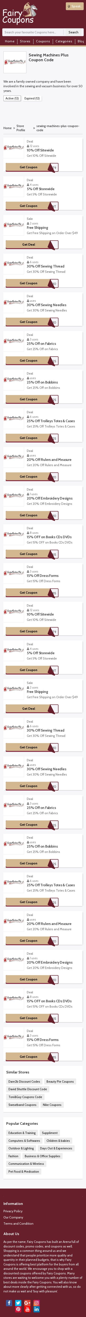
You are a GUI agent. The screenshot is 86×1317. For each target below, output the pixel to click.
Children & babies (58, 1141)
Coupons (43, 41)
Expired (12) (32, 98)
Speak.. (74, 6)
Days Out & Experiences (56, 1148)
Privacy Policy (12, 1211)
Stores (25, 41)
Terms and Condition (18, 1223)
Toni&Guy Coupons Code (25, 1097)
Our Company (13, 1217)
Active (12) (12, 98)
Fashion (13, 1156)
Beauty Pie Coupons (60, 1081)
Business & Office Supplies (42, 1156)
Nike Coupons (52, 1105)
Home (9, 41)
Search (73, 32)
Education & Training (22, 1133)
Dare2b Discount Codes (24, 1081)
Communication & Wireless (26, 1164)
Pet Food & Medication (23, 1171)
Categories (63, 41)
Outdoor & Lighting (21, 1148)
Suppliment (50, 1133)
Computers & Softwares (24, 1141)
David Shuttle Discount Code (27, 1089)
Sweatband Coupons (22, 1105)
